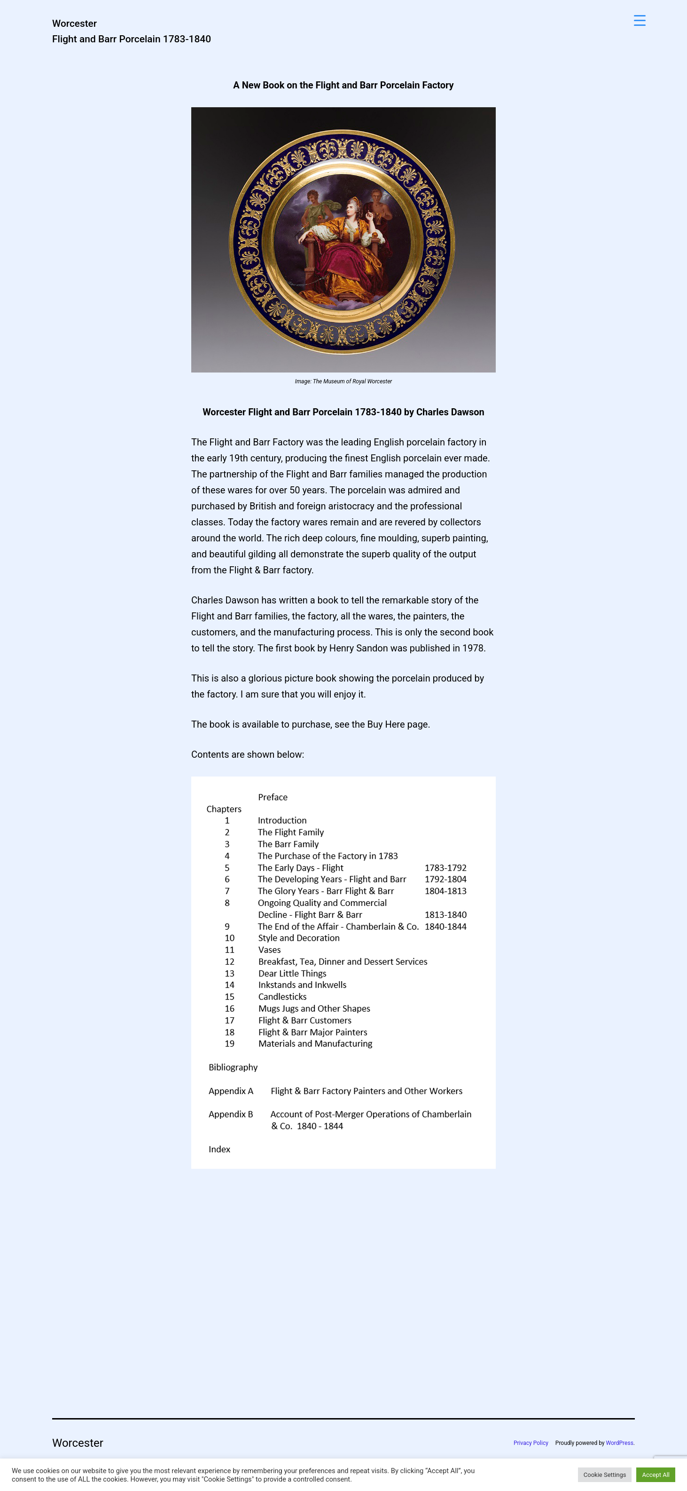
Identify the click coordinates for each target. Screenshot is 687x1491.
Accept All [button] (656, 1474)
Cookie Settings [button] (605, 1474)
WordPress (619, 1443)
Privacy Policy (531, 1443)
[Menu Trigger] (640, 20)
